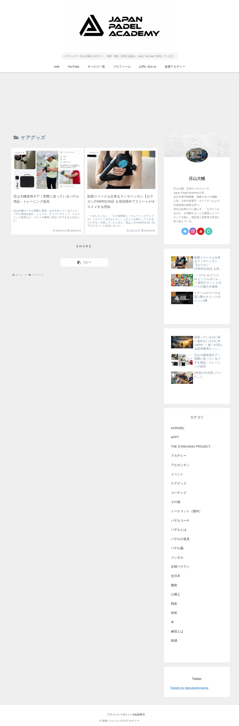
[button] (84, 262)
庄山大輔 (197, 178)
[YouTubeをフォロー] (200, 231)
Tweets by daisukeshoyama (189, 688)
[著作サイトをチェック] (185, 231)
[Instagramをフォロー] (193, 231)
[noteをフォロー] (208, 231)
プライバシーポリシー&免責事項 (119, 714)
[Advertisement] (119, 102)
